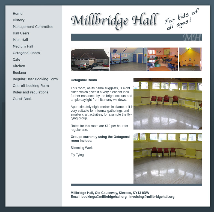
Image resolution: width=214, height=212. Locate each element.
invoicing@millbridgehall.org (151, 197)
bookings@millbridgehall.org (104, 197)
